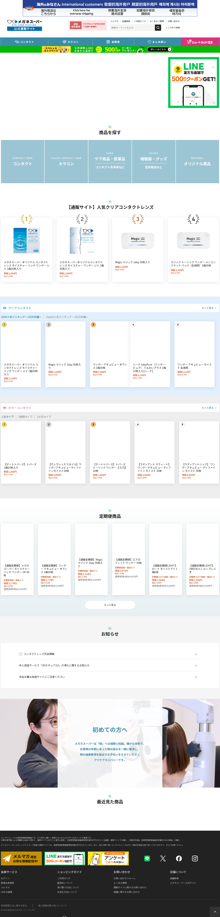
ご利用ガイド (140, 21)
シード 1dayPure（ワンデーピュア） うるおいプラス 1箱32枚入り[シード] (149, 368)
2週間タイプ (25, 416)
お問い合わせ (174, 21)
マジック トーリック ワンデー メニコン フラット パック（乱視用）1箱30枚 (193, 263)
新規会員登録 (7, 882)
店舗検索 (126, 21)
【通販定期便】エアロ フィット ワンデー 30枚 (128, 561)
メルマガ (114, 21)
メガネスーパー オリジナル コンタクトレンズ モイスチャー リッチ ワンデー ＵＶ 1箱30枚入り (26, 265)
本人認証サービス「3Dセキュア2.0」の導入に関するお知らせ (54, 665)
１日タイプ (7, 416)
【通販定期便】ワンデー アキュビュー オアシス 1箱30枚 (54, 569)
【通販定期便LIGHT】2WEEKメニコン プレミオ (202, 569)
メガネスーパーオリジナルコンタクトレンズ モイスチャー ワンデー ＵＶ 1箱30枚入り (81, 265)
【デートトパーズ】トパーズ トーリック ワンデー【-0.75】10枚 (109, 467)
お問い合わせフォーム (124, 878)
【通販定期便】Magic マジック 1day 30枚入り (90, 563)
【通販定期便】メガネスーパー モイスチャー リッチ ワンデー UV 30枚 (17, 570)
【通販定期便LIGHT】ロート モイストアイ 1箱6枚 (164, 569)
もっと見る (208, 308)
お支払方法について (67, 891)
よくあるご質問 (157, 21)
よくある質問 (120, 882)
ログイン (5, 878)
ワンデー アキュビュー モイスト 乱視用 (194, 366)
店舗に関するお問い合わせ (127, 891)
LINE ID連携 (6, 891)
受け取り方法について (68, 887)
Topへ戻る (215, 912)
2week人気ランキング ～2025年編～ (67, 317)
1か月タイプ (44, 416)
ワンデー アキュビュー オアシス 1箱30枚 (110, 366)
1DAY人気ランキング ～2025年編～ (21, 317)
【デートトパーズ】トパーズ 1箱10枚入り (20, 465)
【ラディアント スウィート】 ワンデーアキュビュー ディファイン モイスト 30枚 (154, 467)
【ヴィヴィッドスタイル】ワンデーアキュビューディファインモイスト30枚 (64, 467)
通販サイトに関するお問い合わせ (130, 887)
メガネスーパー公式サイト (183, 882)
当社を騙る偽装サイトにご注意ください (42, 677)
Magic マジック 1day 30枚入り (132, 262)
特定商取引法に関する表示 (14, 905)
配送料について (65, 882)
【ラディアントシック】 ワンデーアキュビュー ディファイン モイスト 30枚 (198, 467)
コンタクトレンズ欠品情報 (39, 654)
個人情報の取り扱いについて (52, 905)
